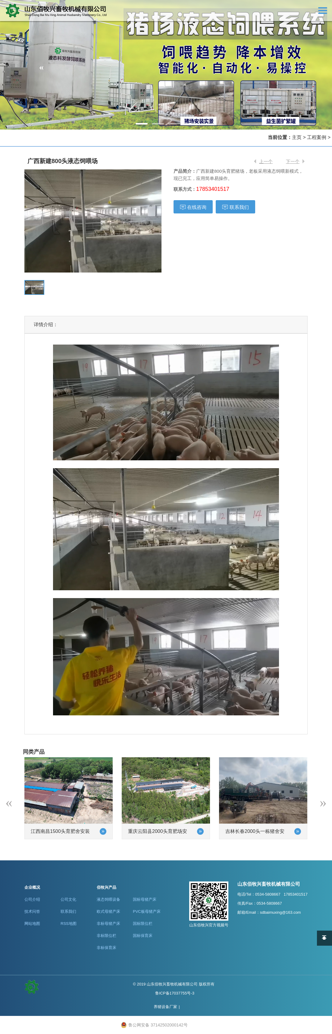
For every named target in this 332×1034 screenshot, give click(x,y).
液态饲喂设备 (108, 899)
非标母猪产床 (108, 923)
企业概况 (32, 887)
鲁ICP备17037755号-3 (174, 993)
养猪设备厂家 (165, 1006)
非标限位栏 (106, 935)
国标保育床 (142, 935)
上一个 (266, 161)
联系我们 (68, 911)
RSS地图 (69, 923)
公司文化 (68, 899)
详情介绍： (46, 324)
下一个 (292, 161)
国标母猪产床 (144, 899)
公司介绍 (32, 899)
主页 (297, 137)
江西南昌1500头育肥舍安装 (60, 831)
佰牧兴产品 (106, 887)
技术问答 (32, 911)
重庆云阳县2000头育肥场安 (157, 831)
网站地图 (32, 923)
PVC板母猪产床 (147, 911)
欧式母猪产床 (108, 911)
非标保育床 (106, 947)
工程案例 (316, 137)
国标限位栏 (142, 923)
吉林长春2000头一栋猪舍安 (254, 831)
